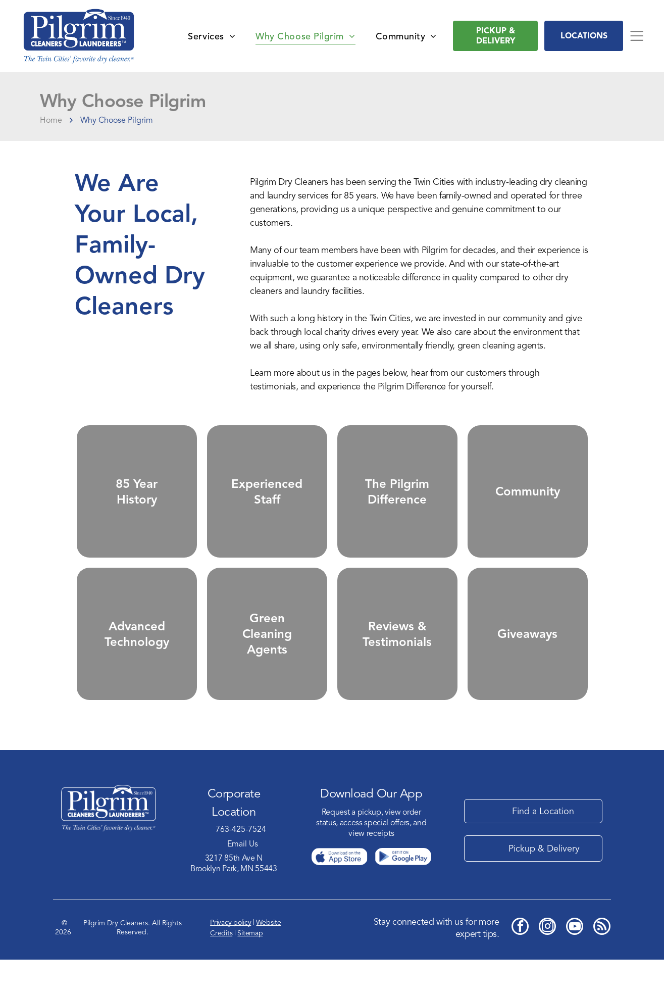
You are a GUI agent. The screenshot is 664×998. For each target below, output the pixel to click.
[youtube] (574, 966)
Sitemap (250, 971)
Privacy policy (230, 961)
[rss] (601, 966)
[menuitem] (211, 35)
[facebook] (520, 966)
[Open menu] (637, 35)
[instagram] (547, 966)
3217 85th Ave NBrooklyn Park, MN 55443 (233, 901)
